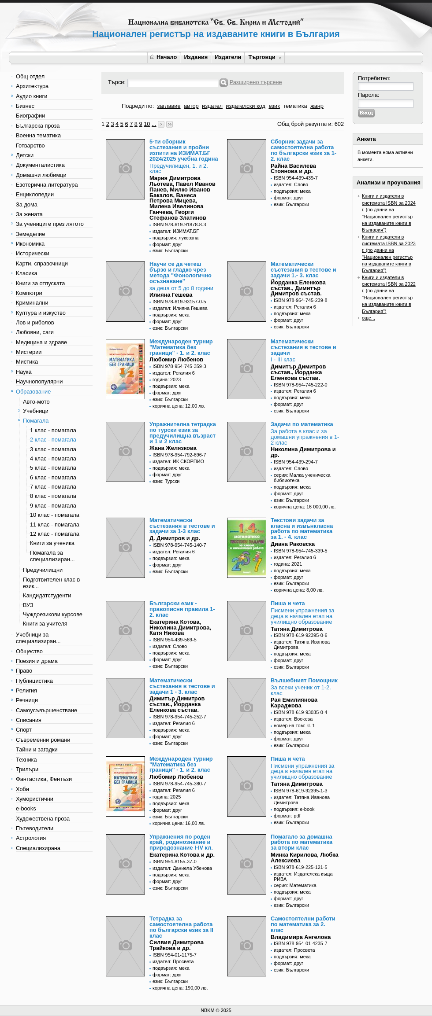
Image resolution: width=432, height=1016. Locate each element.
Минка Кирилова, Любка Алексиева (305, 857)
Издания (196, 57)
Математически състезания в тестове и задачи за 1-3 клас (182, 526)
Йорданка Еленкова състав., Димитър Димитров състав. (298, 288)
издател (212, 106)
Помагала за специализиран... (52, 556)
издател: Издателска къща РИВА (303, 876)
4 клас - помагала (53, 458)
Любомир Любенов (176, 359)
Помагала (35, 420)
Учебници (35, 411)
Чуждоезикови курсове (52, 614)
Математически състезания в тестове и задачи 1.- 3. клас (303, 270)
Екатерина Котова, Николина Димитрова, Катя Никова (180, 627)
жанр (317, 106)
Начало (163, 57)
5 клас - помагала (53, 467)
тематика (295, 106)
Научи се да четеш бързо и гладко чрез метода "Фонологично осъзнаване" (180, 272)
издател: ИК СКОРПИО (178, 461)
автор (191, 106)
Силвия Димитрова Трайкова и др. (176, 945)
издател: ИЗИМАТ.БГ (176, 231)
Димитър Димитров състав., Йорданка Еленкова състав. (298, 372)
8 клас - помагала (53, 496)
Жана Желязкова (173, 448)
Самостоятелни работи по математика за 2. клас (303, 924)
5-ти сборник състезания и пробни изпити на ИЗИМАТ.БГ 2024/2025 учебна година (183, 150)
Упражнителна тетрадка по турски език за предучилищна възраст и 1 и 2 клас (182, 432)
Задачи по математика (302, 424)
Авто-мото (36, 401)
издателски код (245, 106)
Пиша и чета (288, 603)
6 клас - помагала (53, 477)
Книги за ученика (52, 543)
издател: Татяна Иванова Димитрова (302, 644)
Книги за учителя (45, 623)
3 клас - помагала (53, 449)
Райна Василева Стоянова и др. (293, 168)
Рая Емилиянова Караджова (294, 702)
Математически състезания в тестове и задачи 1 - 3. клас (182, 686)
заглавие (169, 106)
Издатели (228, 57)
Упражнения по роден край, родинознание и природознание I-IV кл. (181, 842)
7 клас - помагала (53, 486)
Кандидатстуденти (47, 595)
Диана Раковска (293, 544)
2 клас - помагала (53, 439)
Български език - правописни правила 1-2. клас (182, 609)
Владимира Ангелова (301, 937)
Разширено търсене (256, 82)
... (154, 124)
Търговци (264, 57)
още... (368, 317)
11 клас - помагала (54, 524)
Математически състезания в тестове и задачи (303, 347)
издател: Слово (291, 184)
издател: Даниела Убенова (182, 868)
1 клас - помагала (53, 430)
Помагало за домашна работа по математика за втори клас (301, 842)
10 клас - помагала (54, 515)
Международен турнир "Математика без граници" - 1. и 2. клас (181, 347)
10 (147, 124)
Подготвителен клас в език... (51, 582)
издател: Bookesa (293, 719)
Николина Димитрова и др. (303, 452)
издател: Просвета (173, 961)
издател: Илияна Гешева (180, 308)
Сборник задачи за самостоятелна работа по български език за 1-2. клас (303, 150)
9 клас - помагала (53, 505)
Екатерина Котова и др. (182, 854)
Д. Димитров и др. (174, 538)
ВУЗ (28, 605)
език (273, 106)
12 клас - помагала (54, 533)
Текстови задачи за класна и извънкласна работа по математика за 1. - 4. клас (302, 528)
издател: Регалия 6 (295, 306)
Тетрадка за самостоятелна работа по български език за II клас (181, 927)
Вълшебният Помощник (304, 680)
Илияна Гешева (170, 294)
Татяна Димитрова (297, 629)
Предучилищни (43, 570)
